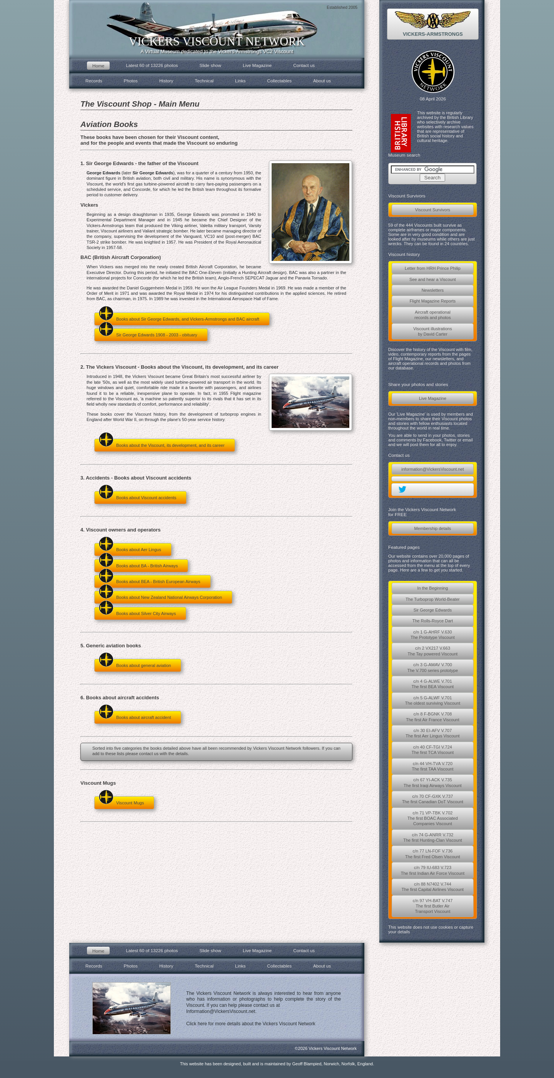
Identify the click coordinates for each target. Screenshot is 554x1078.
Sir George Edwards (433, 610)
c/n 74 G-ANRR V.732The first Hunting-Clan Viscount (432, 837)
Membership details (432, 528)
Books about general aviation (134, 663)
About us (322, 80)
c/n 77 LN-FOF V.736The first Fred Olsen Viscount (432, 854)
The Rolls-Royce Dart (432, 620)
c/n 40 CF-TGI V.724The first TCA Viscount (433, 750)
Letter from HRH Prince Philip (433, 268)
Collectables (279, 80)
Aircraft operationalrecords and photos (432, 315)
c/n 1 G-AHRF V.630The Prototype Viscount (432, 635)
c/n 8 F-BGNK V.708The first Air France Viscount (432, 717)
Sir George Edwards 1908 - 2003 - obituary (147, 332)
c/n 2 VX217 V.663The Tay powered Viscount (433, 651)
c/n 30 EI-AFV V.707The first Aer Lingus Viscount (432, 733)
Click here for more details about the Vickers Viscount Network (250, 1023)
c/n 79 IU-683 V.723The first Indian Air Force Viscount (433, 870)
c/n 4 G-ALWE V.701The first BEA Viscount (433, 684)
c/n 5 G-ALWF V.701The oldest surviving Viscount (432, 700)
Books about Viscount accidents (137, 495)
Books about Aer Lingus (129, 547)
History (166, 80)
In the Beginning (432, 588)
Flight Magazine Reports (433, 301)
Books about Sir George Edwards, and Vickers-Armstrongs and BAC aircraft (178, 317)
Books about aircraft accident (134, 715)
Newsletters (433, 290)
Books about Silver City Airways (137, 611)
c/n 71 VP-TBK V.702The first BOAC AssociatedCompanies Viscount (432, 818)
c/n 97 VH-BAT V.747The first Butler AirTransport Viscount (433, 906)
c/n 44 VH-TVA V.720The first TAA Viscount (432, 766)
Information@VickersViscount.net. (221, 1011)
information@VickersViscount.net (432, 469)
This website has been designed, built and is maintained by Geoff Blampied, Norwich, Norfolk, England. (277, 1063)
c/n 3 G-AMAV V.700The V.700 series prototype (432, 667)
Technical (204, 80)
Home (98, 65)
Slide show (210, 65)
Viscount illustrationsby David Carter (432, 331)
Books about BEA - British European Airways (149, 579)
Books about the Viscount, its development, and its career (161, 443)
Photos (131, 80)
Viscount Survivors (432, 209)
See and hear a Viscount (432, 279)
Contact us (304, 65)
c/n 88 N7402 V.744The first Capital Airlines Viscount (433, 887)
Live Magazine (432, 398)
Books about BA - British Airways (138, 563)
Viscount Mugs (121, 800)
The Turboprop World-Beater (432, 599)
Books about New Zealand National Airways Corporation (160, 595)
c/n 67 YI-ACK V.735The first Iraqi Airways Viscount (433, 782)
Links (240, 80)
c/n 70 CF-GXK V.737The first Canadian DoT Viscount (432, 799)
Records (93, 80)
